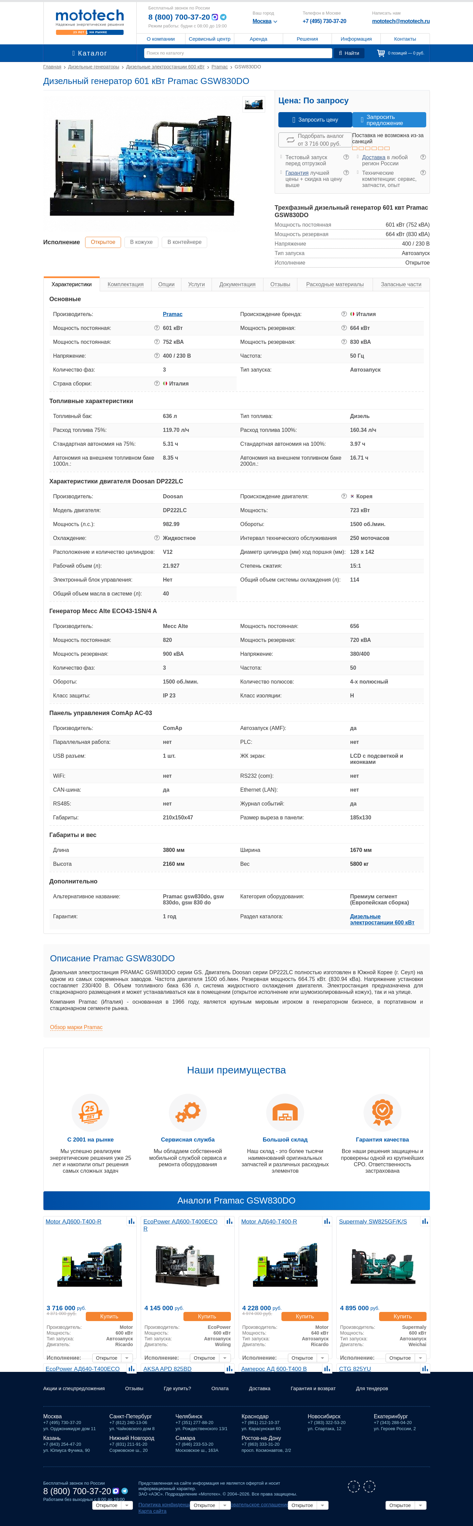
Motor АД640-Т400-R (267, 1221)
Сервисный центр (210, 39)
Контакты (405, 39)
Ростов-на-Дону (261, 1445)
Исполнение (61, 242)
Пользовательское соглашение (239, 1511)
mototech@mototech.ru (401, 21)
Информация (356, 39)
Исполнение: (64, 1351)
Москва (52, 1423)
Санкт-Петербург (131, 1423)
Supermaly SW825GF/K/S (370, 1221)
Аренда (258, 39)
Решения (307, 39)
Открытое (104, 242)
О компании (161, 39)
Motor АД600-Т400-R (72, 1221)
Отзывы (140, 1396)
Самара (185, 1445)
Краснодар (255, 1423)
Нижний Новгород (132, 1445)
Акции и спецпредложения (76, 1396)
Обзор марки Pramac (76, 1027)
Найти (350, 53)
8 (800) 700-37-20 (181, 17)
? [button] (346, 157)
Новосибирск (324, 1423)
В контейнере (192, 242)
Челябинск (189, 1423)
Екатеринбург (391, 1423)
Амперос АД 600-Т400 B (271, 1368)
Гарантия (297, 173)
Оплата (230, 1396)
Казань (52, 1445)
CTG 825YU (354, 1368)
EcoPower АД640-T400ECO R (83, 1368)
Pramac (173, 314)
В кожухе (145, 242)
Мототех (90, 22)
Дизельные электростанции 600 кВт (382, 919)
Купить (111, 1309)
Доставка (374, 157)
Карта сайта (286, 1511)
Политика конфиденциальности (170, 1511)
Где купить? (185, 1396)
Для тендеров (389, 1396)
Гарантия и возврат (327, 1396)
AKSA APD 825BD (165, 1368)
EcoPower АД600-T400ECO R (180, 1221)
